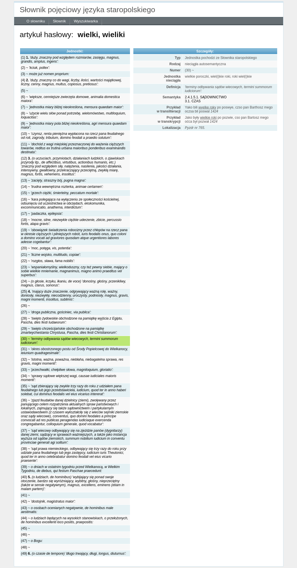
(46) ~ (25, 535)
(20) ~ (46, 248)
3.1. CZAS (192, 101)
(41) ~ (25, 495)
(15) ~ (60, 193)
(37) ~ (74, 436)
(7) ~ (72, 107)
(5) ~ (24, 91)
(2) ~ (35, 68)
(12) (72, 166)
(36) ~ (74, 412)
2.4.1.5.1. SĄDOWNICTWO (206, 97)
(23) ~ (74, 271)
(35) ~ (73, 390)
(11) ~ (73, 148)
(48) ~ (25, 547)
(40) (72, 483)
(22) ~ (48, 261)
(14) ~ (62, 187)
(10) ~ (72, 136)
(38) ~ (73, 455)
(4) (71, 82)
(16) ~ (70, 203)
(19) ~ (74, 236)
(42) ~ (48, 501)
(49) (73, 554)
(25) (75, 295)
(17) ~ (42, 214)
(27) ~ (56, 312)
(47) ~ (31, 541)
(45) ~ (25, 528)
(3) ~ (45, 74)
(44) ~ (74, 520)
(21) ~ (51, 255)
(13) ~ (53, 180)
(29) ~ (69, 331)
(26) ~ (25, 306)
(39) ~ (70, 469)
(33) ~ (67, 370)
